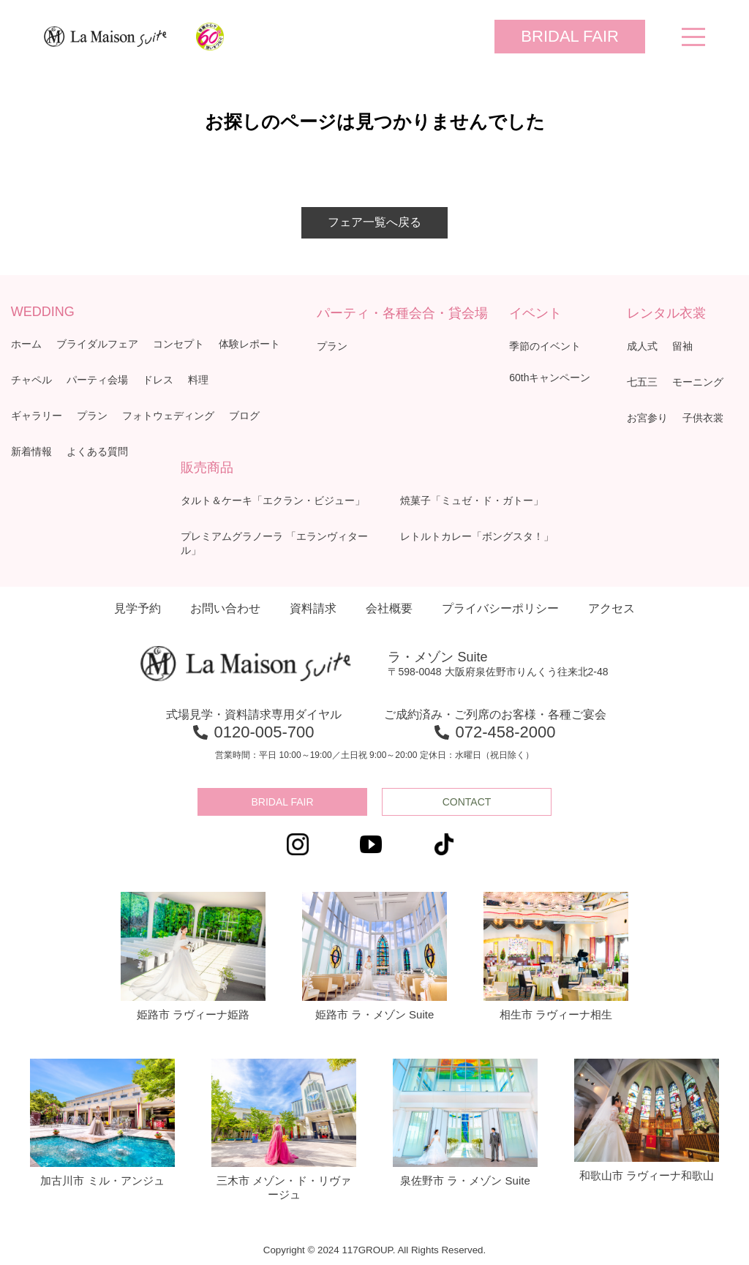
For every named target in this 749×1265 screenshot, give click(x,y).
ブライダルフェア (97, 344)
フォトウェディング (168, 415)
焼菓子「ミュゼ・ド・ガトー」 (471, 500)
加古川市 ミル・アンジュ (102, 1123)
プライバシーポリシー (500, 608)
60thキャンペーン (549, 377)
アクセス (611, 608)
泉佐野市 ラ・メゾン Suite (465, 1123)
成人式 (642, 346)
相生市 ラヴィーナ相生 (555, 956)
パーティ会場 (97, 380)
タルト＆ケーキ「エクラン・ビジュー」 (273, 500)
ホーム (26, 344)
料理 (198, 380)
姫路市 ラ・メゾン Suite (374, 956)
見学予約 (137, 608)
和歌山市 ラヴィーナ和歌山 (646, 1120)
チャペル (31, 380)
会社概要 (389, 608)
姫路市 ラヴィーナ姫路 (193, 956)
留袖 (682, 346)
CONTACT (467, 802)
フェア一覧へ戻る (374, 222)
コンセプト (178, 344)
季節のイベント (545, 346)
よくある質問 (97, 451)
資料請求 (313, 608)
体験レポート (249, 344)
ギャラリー (36, 415)
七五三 (642, 382)
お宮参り (647, 418)
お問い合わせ (225, 608)
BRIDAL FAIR (570, 36)
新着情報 (31, 451)
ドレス (158, 380)
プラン (92, 415)
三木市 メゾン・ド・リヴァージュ (283, 1130)
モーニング (697, 382)
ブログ (244, 415)
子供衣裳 (702, 418)
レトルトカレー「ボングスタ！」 (477, 536)
